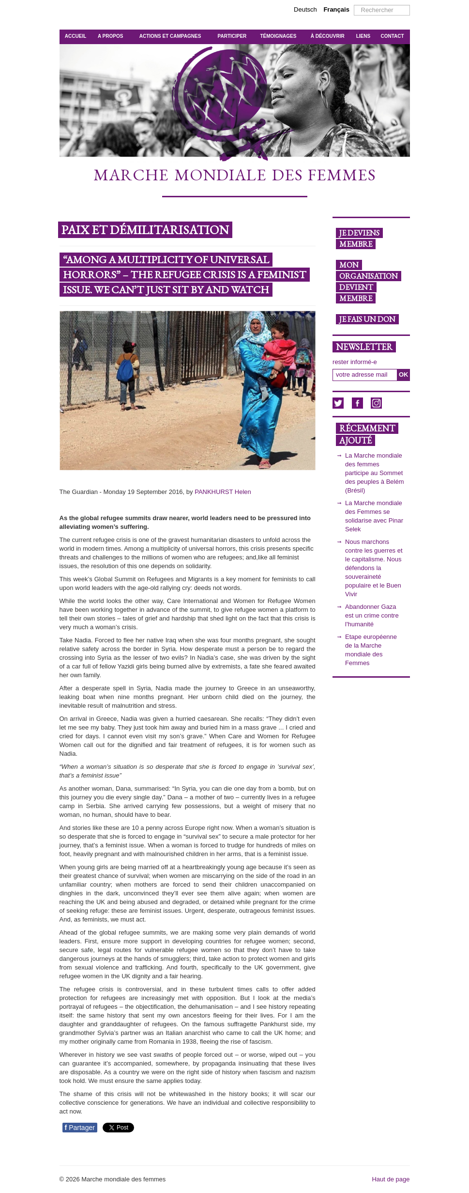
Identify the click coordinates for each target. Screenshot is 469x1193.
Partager (80, 1127)
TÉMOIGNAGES (278, 36)
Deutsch (306, 9)
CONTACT (392, 36)
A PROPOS (110, 36)
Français (336, 9)
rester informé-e (355, 362)
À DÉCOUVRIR (328, 36)
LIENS (363, 36)
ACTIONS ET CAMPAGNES (170, 36)
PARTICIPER (232, 36)
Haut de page (390, 1179)
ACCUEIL (75, 36)
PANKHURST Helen (223, 491)
